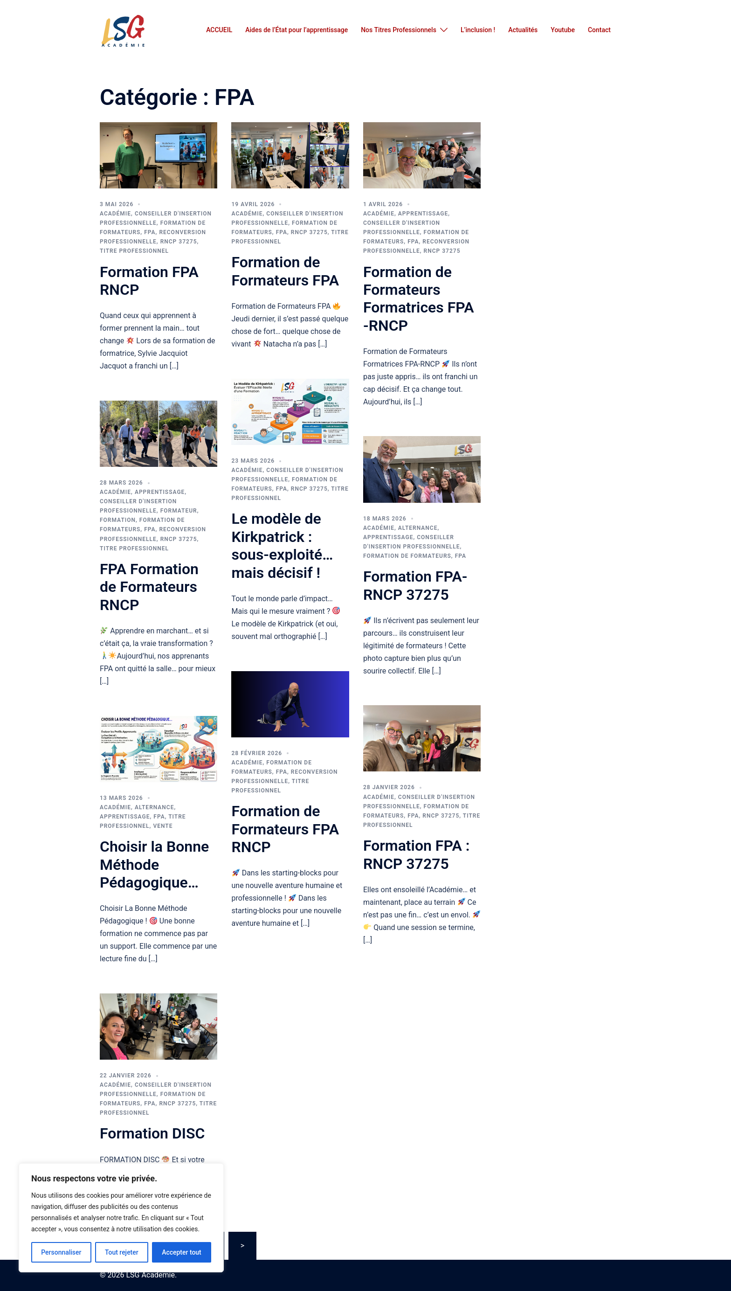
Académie (115, 213)
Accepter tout (181, 1252)
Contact (599, 30)
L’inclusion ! (478, 30)
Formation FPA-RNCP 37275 (415, 585)
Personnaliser (61, 1252)
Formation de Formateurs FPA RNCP (285, 829)
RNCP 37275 (178, 241)
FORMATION (118, 520)
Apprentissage (423, 213)
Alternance (418, 528)
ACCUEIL (219, 30)
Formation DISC (152, 1133)
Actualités (523, 30)
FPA (149, 232)
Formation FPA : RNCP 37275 (416, 854)
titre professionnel (134, 251)
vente (162, 826)
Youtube (563, 30)
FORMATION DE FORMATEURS (407, 556)
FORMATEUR (178, 510)
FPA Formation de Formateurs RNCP (149, 587)
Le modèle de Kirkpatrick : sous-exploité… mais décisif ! (282, 545)
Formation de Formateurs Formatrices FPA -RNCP (418, 298)
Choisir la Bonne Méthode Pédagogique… (154, 864)
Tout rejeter (121, 1252)
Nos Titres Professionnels (398, 30)
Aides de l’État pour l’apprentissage (296, 30)
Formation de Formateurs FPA (285, 271)
